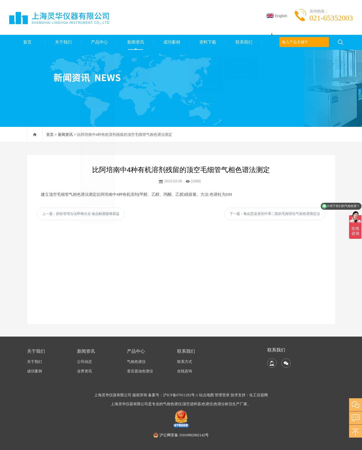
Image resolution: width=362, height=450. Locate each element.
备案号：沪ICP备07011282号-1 (173, 395)
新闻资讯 (135, 42)
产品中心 (99, 42)
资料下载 (207, 42)
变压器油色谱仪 (140, 371)
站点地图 (206, 395)
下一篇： (275, 214)
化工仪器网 (258, 395)
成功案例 (171, 42)
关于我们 (63, 42)
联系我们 (243, 42)
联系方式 (184, 362)
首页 (27, 42)
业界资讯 (84, 371)
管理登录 (222, 395)
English (277, 16)
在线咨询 (184, 371)
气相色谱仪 (136, 362)
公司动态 (84, 362)
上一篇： (81, 214)
